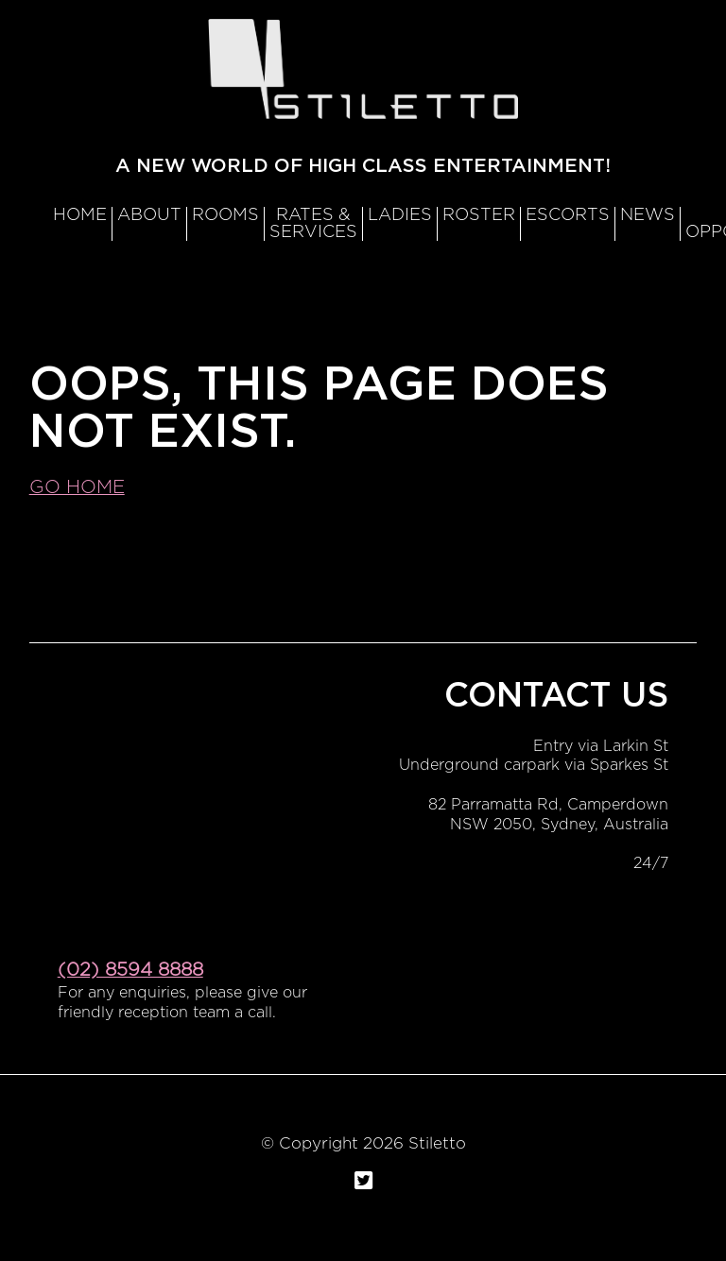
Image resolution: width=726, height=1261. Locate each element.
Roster (478, 215)
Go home (77, 487)
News (647, 215)
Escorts (568, 215)
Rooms (225, 215)
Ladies (400, 215)
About (149, 215)
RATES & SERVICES (313, 224)
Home (80, 215)
